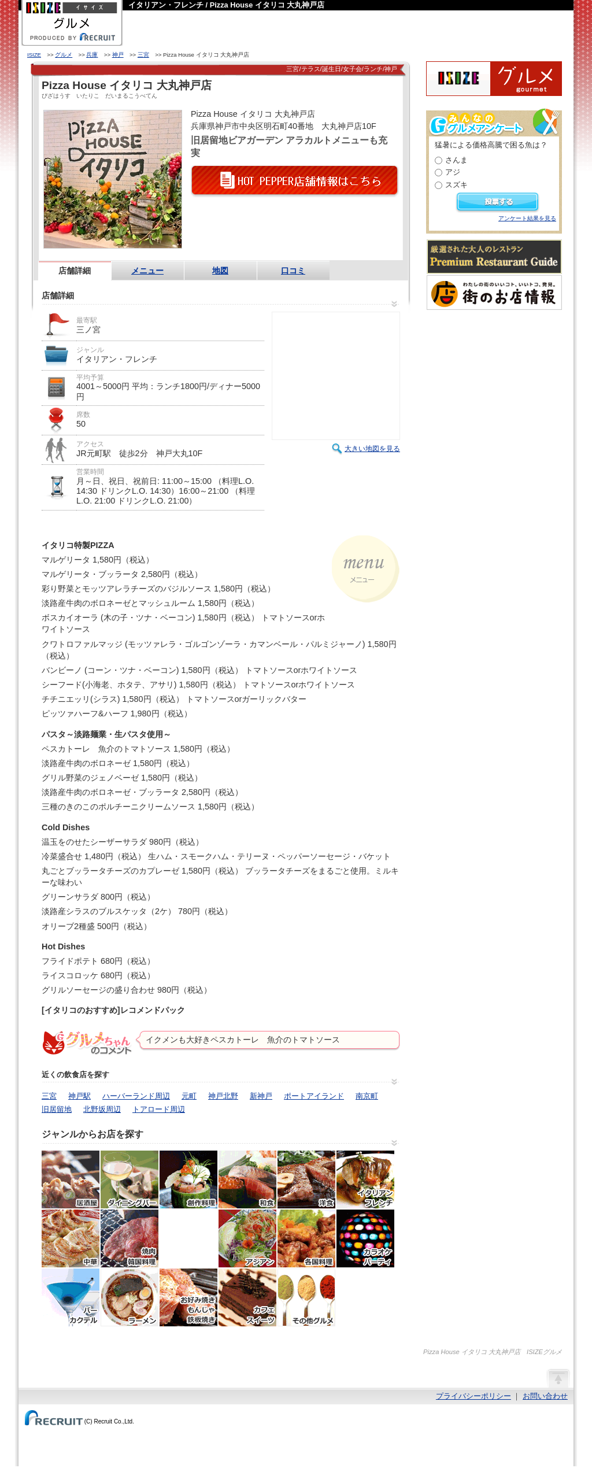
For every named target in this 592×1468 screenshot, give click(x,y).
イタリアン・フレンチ (365, 1179)
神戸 (118, 54)
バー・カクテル (70, 1297)
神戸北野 (223, 1096)
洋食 (306, 1179)
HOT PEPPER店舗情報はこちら (295, 181)
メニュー (147, 270)
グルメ (63, 54)
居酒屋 (70, 1179)
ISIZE (34, 54)
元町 (189, 1096)
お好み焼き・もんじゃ (188, 1297)
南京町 (367, 1096)
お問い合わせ (545, 1396)
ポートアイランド (314, 1096)
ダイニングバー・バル (129, 1179)
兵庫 (92, 54)
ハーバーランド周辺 (136, 1096)
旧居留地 (57, 1109)
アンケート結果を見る (527, 218)
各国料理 (306, 1238)
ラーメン (129, 1297)
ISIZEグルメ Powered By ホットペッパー (494, 78)
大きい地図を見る (372, 448)
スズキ (456, 184)
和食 (247, 1179)
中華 (70, 1238)
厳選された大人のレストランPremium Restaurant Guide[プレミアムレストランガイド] (494, 256)
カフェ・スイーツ (247, 1297)
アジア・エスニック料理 (247, 1238)
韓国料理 (188, 1238)
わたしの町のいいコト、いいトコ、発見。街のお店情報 (494, 292)
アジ (452, 172)
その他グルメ (306, 1297)
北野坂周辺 (102, 1109)
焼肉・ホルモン (129, 1238)
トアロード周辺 (158, 1109)
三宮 (143, 54)
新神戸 (261, 1096)
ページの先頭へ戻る (558, 1378)
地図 (220, 270)
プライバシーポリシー (473, 1396)
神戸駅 (79, 1096)
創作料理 (188, 1179)
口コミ (293, 270)
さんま (456, 160)
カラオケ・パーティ (365, 1238)
